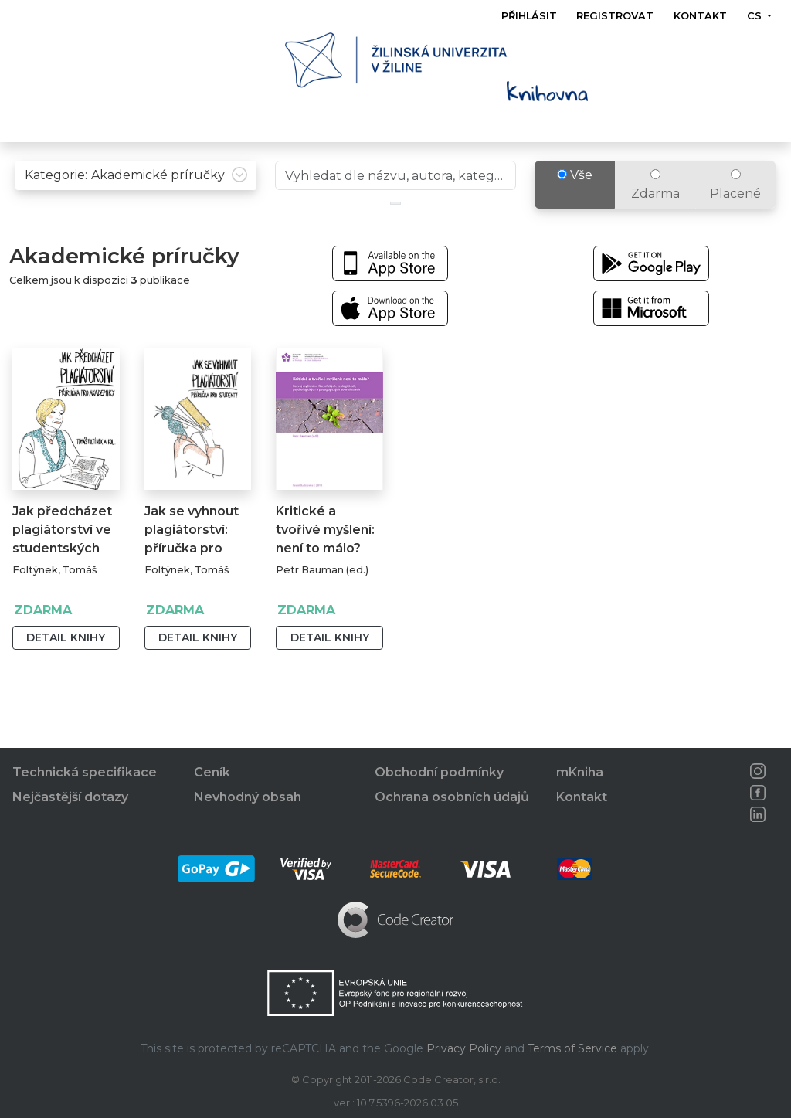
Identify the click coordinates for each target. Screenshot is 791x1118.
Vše (574, 189)
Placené (735, 199)
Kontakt (700, 16)
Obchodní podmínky (439, 773)
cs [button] (756, 16)
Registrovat (615, 16)
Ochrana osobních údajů (452, 797)
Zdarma (655, 199)
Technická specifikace (84, 773)
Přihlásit (529, 16)
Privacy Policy (463, 1048)
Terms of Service (572, 1048)
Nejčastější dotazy (70, 797)
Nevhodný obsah (247, 797)
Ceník (212, 773)
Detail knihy (65, 651)
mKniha (579, 773)
